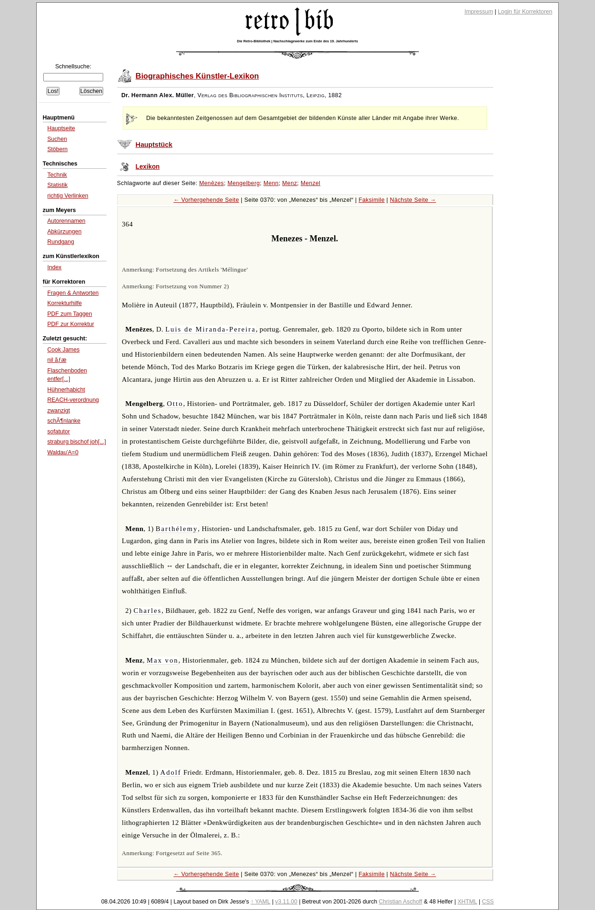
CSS (488, 901)
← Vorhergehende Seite (206, 200)
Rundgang (60, 242)
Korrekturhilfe (64, 303)
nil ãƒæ (56, 360)
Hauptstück (154, 144)
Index (54, 267)
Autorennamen (66, 221)
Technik (57, 175)
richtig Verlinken (67, 196)
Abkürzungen (64, 231)
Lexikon (148, 166)
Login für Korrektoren (525, 11)
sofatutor (58, 431)
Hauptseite (61, 128)
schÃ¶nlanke (63, 421)
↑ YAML (261, 901)
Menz (289, 183)
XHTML (467, 901)
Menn (271, 183)
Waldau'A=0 (63, 452)
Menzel (310, 183)
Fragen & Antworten (73, 293)
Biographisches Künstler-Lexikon (197, 76)
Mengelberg (243, 183)
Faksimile (371, 200)
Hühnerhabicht (66, 389)
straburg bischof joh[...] (76, 441)
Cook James (63, 349)
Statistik (57, 185)
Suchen (57, 139)
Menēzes (211, 183)
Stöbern (57, 149)
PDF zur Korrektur (70, 324)
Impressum (478, 11)
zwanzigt (58, 410)
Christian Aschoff (400, 901)
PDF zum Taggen (69, 314)
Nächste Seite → (413, 200)
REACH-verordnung (73, 400)
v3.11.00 (286, 901)
